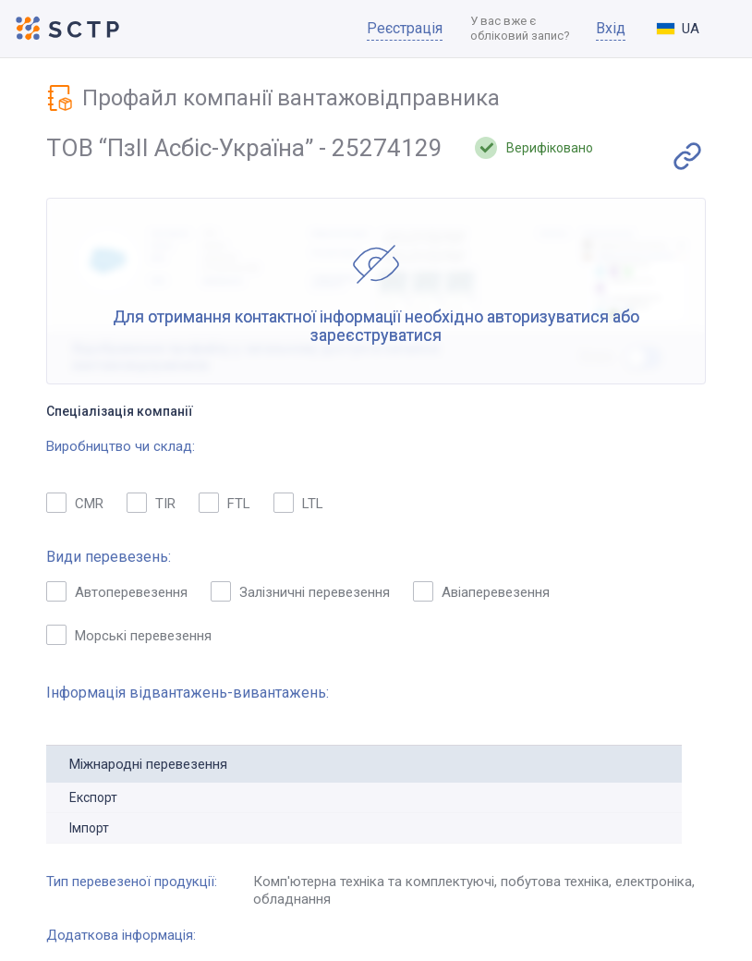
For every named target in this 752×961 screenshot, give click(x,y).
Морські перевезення (129, 635)
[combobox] (693, 28)
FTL (224, 503)
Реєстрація (405, 28)
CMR (74, 503)
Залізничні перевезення (300, 591)
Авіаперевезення (481, 591)
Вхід (610, 28)
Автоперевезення (117, 591)
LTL (298, 503)
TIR (151, 503)
